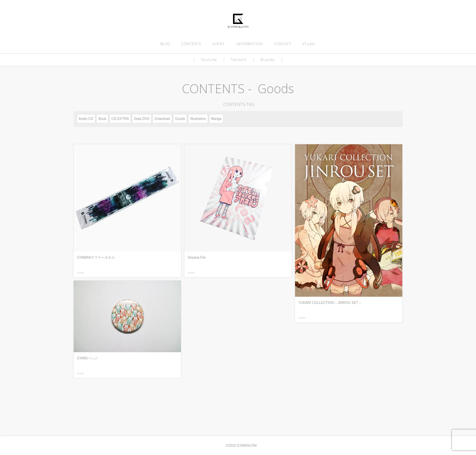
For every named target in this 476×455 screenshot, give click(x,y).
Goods (180, 119)
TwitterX (238, 59)
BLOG (165, 43)
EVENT (218, 43)
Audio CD (86, 119)
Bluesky (267, 59)
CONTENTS (191, 43)
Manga (216, 119)
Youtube (209, 59)
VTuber (309, 43)
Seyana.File (197, 257)
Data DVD (141, 119)
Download (162, 119)
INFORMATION (249, 43)
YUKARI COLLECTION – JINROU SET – (329, 303)
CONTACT (282, 43)
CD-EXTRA (120, 119)
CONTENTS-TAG (238, 104)
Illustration (198, 119)
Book (102, 119)
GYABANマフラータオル (96, 257)
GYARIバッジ (87, 358)
